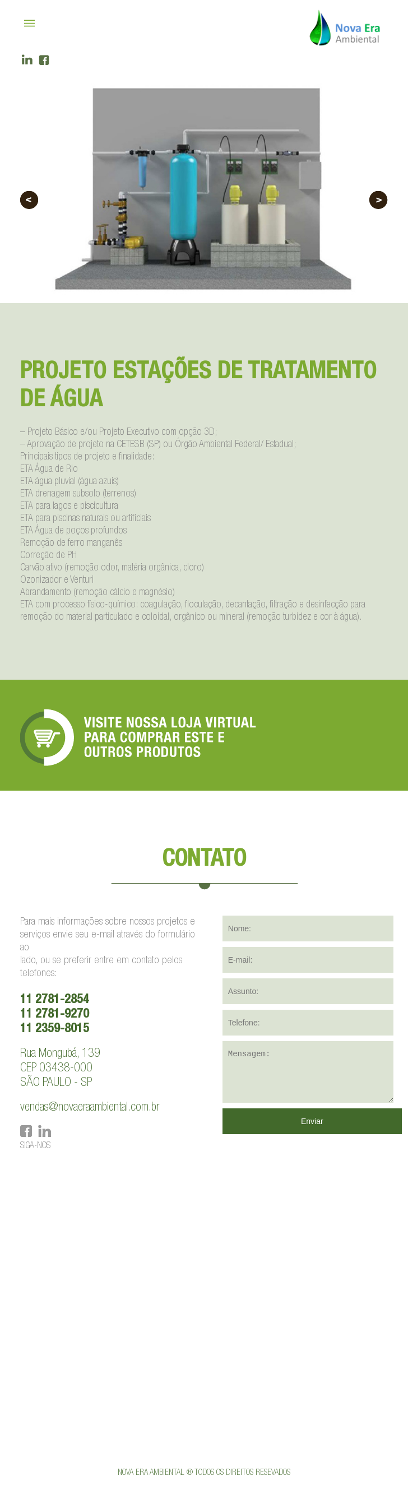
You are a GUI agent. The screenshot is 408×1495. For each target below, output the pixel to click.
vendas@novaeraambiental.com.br (89, 1108)
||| (31, 23)
